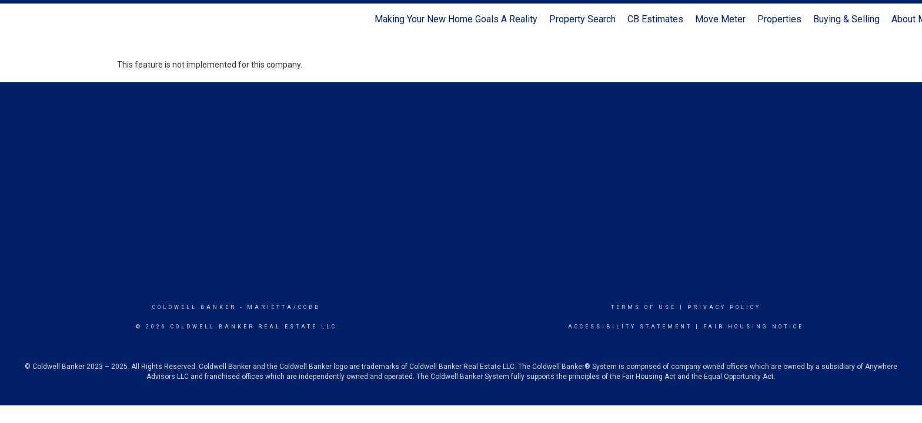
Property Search (582, 19)
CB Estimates (655, 19)
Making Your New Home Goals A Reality (456, 19)
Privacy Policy (724, 307)
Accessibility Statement (630, 327)
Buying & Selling (846, 19)
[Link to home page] (15, 19)
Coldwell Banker (194, 307)
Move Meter (720, 19)
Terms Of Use (643, 307)
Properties (779, 19)
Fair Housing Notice (753, 327)
